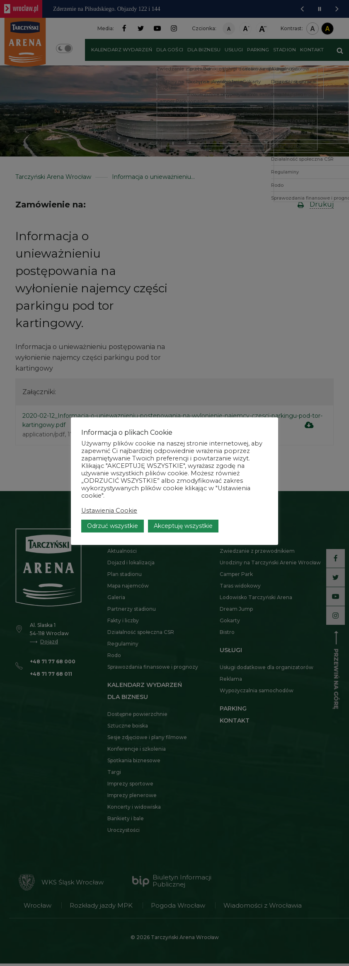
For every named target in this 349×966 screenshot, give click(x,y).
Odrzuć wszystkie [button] (112, 507)
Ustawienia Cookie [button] (109, 492)
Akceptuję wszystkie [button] (183, 507)
